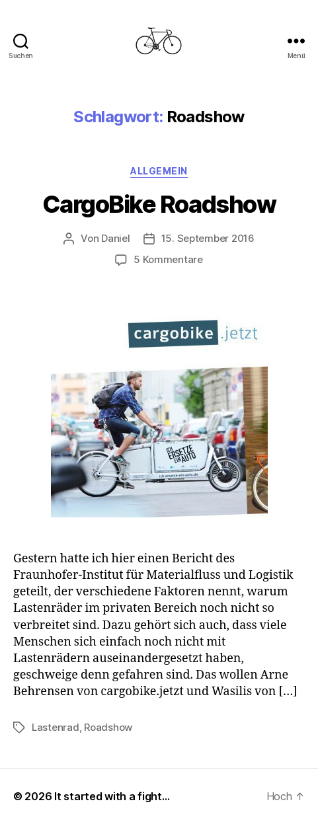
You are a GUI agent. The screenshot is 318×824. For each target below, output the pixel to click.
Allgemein (159, 170)
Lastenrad (55, 727)
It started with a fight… (112, 796)
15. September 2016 (208, 238)
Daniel (115, 238)
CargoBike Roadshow (159, 204)
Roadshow (108, 727)
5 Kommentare (168, 259)
